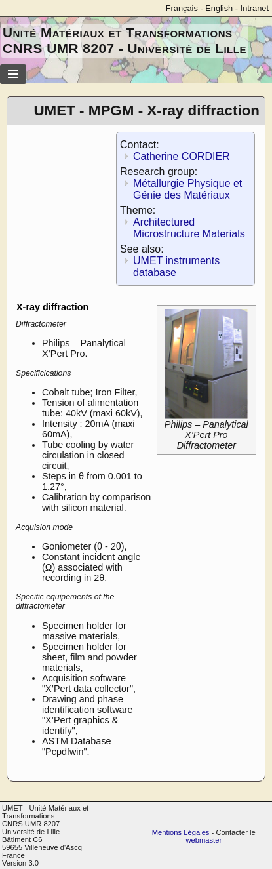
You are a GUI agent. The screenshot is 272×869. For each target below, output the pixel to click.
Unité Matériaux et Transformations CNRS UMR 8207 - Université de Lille (124, 40)
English (219, 8)
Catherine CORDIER (181, 156)
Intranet (255, 8)
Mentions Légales (181, 832)
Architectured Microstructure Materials (189, 227)
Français (182, 8)
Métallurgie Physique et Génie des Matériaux (187, 189)
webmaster (203, 840)
